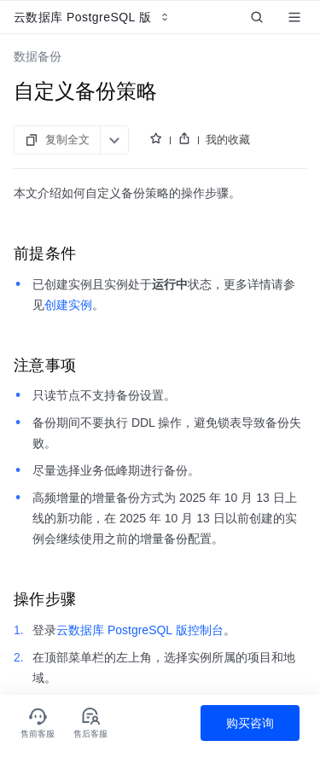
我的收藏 (228, 139)
